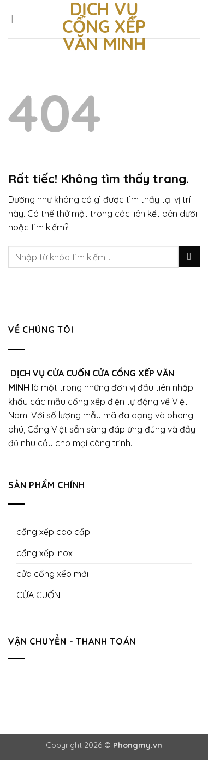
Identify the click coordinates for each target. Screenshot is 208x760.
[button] (14, 18)
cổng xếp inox (44, 553)
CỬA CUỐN (38, 594)
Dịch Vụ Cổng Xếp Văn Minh (104, 26)
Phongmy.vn (137, 745)
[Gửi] (189, 256)
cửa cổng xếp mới (52, 573)
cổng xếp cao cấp (53, 531)
